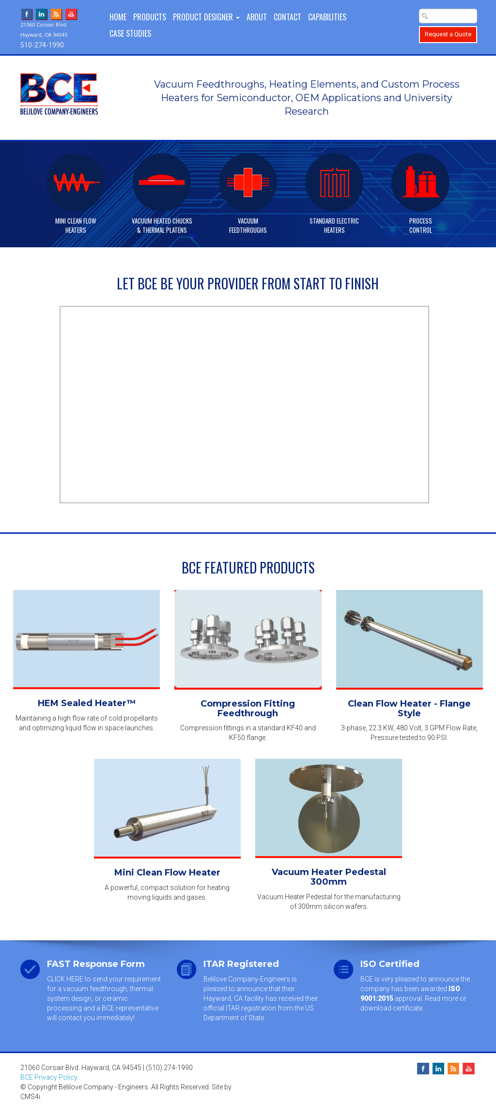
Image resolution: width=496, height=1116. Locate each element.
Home (117, 17)
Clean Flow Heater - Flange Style (409, 708)
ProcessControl (420, 225)
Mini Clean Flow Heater (167, 872)
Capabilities (327, 17)
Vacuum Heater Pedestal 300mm (329, 877)
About (257, 17)
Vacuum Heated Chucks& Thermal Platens (162, 225)
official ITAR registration (239, 1008)
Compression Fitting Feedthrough (248, 708)
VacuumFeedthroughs (248, 225)
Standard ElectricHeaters (334, 225)
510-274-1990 (42, 45)
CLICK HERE (65, 979)
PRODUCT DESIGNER (206, 17)
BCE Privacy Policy (49, 1077)
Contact (287, 17)
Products (149, 17)
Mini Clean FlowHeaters (75, 225)
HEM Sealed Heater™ (87, 703)
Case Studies (130, 33)
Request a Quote (448, 34)
